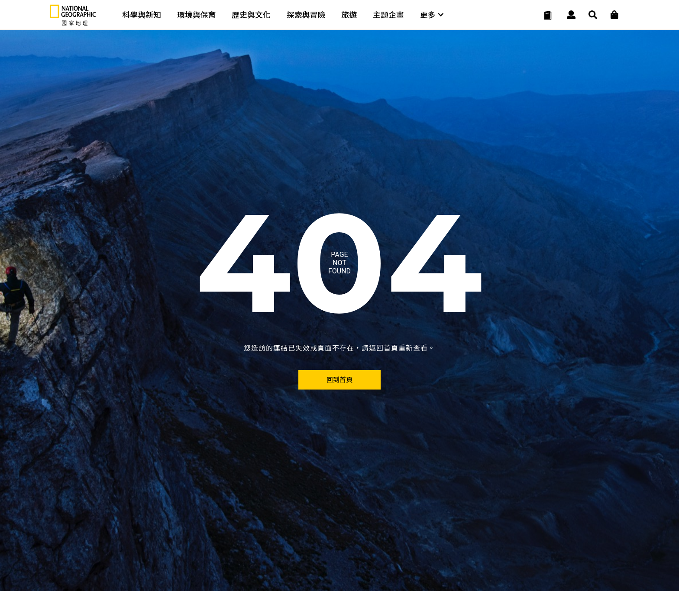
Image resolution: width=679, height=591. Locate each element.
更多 (431, 14)
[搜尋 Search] (592, 15)
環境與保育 (196, 14)
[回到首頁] (339, 380)
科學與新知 (141, 14)
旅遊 (349, 14)
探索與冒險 (306, 14)
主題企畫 (388, 14)
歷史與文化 (251, 14)
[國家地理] (72, 23)
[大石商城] (614, 15)
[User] (571, 15)
